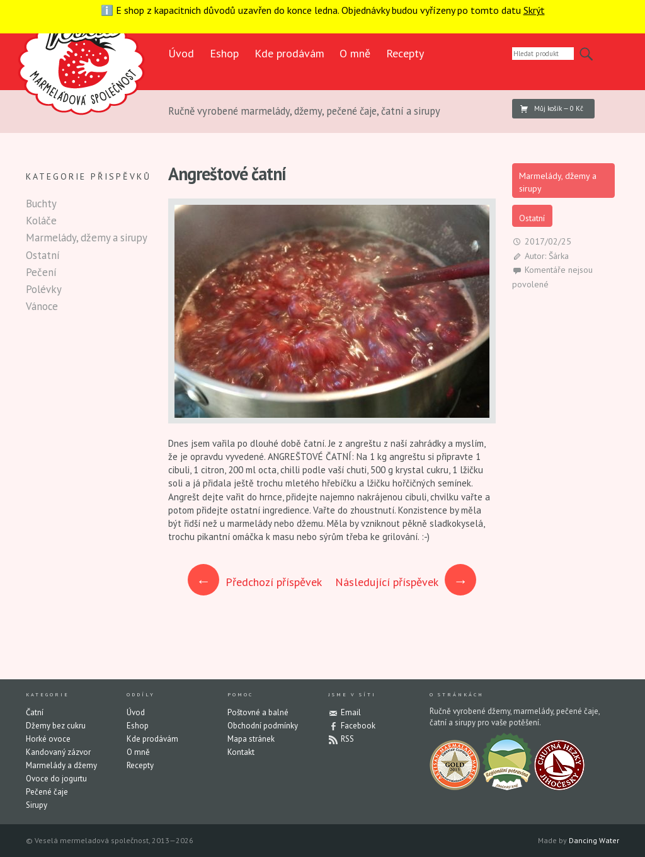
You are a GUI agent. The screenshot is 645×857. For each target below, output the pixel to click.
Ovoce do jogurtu (56, 778)
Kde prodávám (289, 53)
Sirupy (36, 805)
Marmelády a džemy (61, 765)
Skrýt (534, 10)
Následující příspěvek (405, 582)
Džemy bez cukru (56, 725)
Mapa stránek (251, 738)
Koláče (41, 220)
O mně (355, 53)
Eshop (224, 53)
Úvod (181, 53)
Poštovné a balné (257, 712)
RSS (347, 738)
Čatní (34, 712)
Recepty (405, 53)
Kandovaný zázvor (58, 752)
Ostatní (532, 218)
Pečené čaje (47, 791)
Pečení (41, 272)
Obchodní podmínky (262, 725)
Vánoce (42, 306)
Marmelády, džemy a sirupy (557, 182)
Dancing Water (594, 840)
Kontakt (240, 752)
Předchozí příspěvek (255, 582)
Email (351, 712)
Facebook (358, 725)
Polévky (44, 289)
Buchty (41, 203)
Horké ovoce (48, 738)
